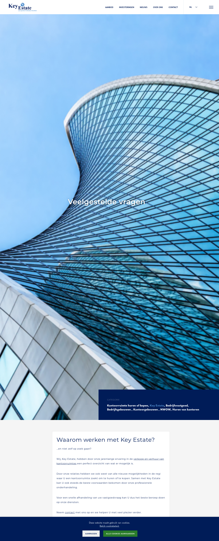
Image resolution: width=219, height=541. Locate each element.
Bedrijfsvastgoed (178, 405)
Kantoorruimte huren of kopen (128, 405)
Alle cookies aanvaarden (120, 533)
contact (70, 512)
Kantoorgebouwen (146, 409)
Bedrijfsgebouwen (119, 409)
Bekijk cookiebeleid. (109, 525)
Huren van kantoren (186, 409)
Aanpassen (91, 533)
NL (193, 7)
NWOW (166, 409)
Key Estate (158, 405)
